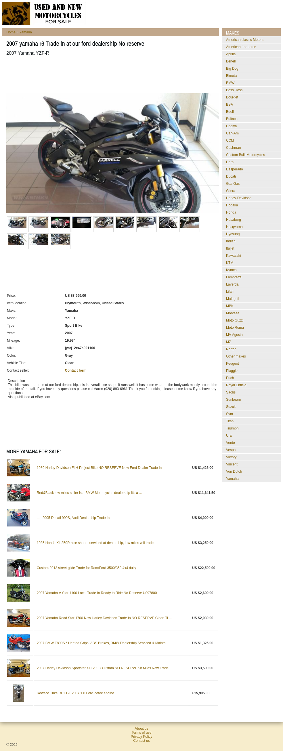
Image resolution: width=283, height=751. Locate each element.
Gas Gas (233, 184)
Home (11, 32)
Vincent (232, 464)
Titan (230, 421)
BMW (230, 83)
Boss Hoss (234, 90)
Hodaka (232, 205)
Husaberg (233, 220)
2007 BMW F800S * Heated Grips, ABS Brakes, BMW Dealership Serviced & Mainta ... (103, 643)
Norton (231, 349)
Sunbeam (233, 400)
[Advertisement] (111, 75)
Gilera (230, 191)
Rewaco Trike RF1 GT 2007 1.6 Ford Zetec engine (75, 693)
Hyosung (233, 234)
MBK (230, 306)
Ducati (231, 176)
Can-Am (232, 133)
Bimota (231, 76)
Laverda (232, 284)
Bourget (232, 97)
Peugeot (232, 364)
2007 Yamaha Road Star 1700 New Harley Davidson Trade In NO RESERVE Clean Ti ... (104, 618)
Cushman (233, 148)
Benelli (231, 61)
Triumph (232, 428)
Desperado (234, 169)
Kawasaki (233, 256)
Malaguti (232, 299)
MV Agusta (234, 335)
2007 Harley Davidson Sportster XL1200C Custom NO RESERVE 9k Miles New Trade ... (105, 668)
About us (141, 729)
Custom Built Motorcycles (245, 155)
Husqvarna (234, 227)
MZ (228, 342)
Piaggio (232, 371)
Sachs (231, 392)
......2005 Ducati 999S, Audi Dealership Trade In (73, 518)
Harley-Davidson (239, 198)
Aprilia (231, 54)
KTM (229, 263)
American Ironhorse (241, 47)
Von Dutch (234, 471)
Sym (229, 414)
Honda (231, 212)
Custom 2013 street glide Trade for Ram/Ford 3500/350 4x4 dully (86, 568)
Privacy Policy (141, 737)
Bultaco (232, 119)
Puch (230, 378)
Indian (231, 241)
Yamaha (25, 32)
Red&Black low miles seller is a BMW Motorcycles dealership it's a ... (89, 493)
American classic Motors (244, 40)
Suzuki (231, 407)
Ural (229, 436)
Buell (230, 112)
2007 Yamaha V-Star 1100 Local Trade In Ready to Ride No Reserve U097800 (97, 593)
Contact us (141, 741)
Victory (231, 457)
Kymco (231, 270)
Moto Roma (235, 328)
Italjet (230, 248)
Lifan (230, 292)
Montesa (232, 313)
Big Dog (232, 68)
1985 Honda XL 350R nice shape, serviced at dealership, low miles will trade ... (97, 543)
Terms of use (142, 733)
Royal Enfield (236, 385)
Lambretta (234, 277)
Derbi (230, 162)
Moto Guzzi (235, 320)
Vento (230, 443)
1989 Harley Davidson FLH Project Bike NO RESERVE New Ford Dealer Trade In (99, 468)
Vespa (231, 450)
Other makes (236, 356)
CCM (230, 140)
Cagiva (231, 126)
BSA (229, 104)
